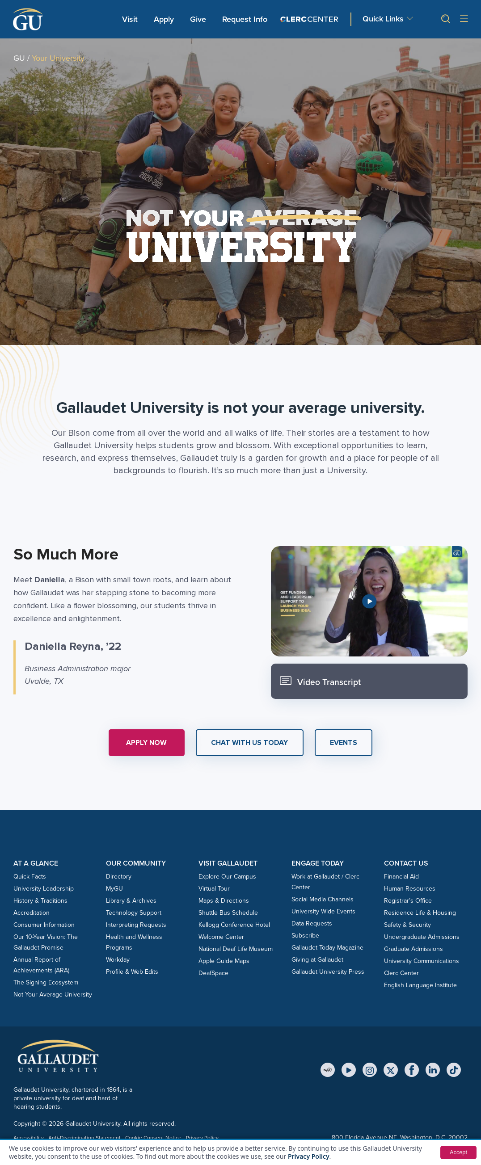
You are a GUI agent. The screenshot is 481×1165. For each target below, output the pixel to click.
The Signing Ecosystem (45, 982)
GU (19, 58)
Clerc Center (401, 973)
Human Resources (409, 888)
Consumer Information (44, 924)
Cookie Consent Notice (153, 1138)
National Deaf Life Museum (235, 949)
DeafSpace (213, 973)
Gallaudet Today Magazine (327, 947)
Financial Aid (401, 876)
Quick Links (383, 19)
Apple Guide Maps (223, 961)
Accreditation (31, 912)
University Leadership (43, 888)
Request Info (244, 19)
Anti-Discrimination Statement (84, 1138)
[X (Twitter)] (391, 1070)
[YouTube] (349, 1070)
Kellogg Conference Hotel (234, 924)
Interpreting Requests (136, 924)
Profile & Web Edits (132, 971)
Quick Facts (29, 876)
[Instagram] (370, 1070)
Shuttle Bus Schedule (228, 912)
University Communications (421, 961)
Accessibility (28, 1138)
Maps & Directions (223, 900)
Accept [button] (457, 1152)
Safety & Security (407, 924)
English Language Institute (420, 985)
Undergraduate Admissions (422, 937)
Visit (130, 19)
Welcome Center (221, 937)
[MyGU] (328, 1070)
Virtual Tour (214, 888)
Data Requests (311, 923)
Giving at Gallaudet (317, 959)
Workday (118, 959)
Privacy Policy (308, 1156)
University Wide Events (323, 911)
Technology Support (133, 912)
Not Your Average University (52, 994)
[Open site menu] (464, 19)
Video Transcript (321, 681)
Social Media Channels (322, 899)
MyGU (114, 888)
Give (198, 19)
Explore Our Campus (227, 876)
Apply (165, 19)
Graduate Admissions (413, 949)
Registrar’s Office (408, 900)
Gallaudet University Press (327, 971)
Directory (118, 876)
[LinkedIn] (433, 1070)
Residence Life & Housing (420, 912)
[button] (442, 19)
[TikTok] (454, 1070)
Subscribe (305, 935)
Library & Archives (131, 900)
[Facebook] (412, 1070)
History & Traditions (40, 900)
